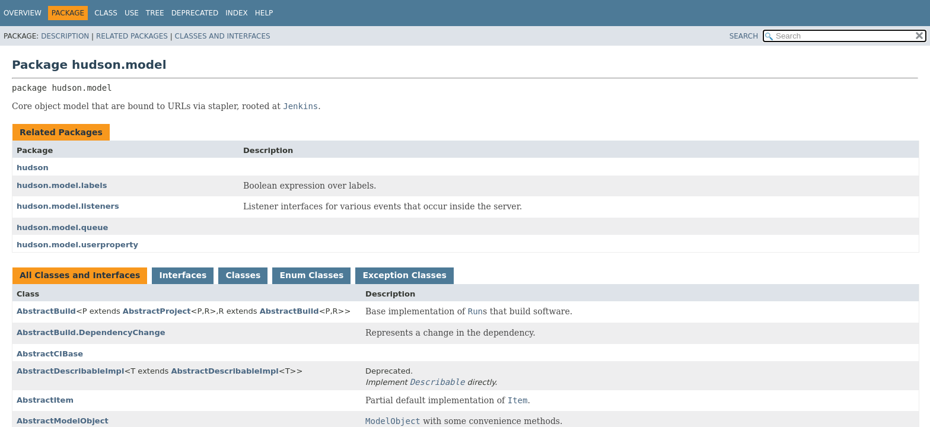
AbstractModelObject (63, 420)
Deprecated (195, 13)
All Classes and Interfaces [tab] (80, 275)
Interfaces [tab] (182, 275)
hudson (33, 167)
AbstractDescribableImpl (70, 371)
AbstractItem (45, 400)
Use (132, 13)
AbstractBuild (46, 311)
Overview (23, 13)
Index (236, 13)
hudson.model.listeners (68, 206)
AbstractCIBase (50, 353)
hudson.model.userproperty (77, 244)
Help (264, 13)
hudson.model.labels (62, 185)
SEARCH (744, 36)
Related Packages (132, 36)
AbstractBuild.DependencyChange (91, 332)
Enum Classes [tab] (311, 275)
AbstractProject (157, 311)
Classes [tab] (242, 275)
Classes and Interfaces (222, 36)
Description (65, 36)
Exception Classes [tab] (404, 275)
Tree (155, 13)
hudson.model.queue (62, 227)
